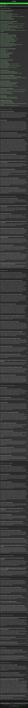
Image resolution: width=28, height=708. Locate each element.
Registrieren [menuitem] (27, 3)
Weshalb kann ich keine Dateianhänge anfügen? (7, 41)
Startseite (2, 3)
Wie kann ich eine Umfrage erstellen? (6, 37)
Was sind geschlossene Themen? (5, 56)
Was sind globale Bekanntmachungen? (6, 53)
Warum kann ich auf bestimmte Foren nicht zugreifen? (8, 40)
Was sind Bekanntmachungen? (5, 54)
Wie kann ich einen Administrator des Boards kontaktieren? (9, 105)
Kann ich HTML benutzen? (4, 50)
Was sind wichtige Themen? (4, 55)
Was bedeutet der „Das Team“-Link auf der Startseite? (8, 67)
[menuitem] (17, 703)
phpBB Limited (11, 233)
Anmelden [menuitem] (25, 3)
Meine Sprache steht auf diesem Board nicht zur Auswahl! (9, 26)
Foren (4, 3)
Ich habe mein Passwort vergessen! (5, 17)
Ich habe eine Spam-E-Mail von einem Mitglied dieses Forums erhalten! (11, 73)
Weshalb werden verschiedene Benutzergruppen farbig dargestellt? (10, 65)
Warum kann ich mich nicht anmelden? (6, 15)
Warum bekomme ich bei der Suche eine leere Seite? (8, 84)
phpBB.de (17, 233)
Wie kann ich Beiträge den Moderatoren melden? (7, 43)
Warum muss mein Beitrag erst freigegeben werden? (8, 45)
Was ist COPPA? (3, 12)
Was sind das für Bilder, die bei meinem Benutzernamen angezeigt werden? (11, 27)
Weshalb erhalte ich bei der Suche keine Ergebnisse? (8, 83)
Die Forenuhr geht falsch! (4, 24)
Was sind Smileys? (3, 51)
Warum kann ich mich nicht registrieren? (6, 13)
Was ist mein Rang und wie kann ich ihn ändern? (7, 29)
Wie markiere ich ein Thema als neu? (6, 46)
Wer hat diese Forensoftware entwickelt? (6, 101)
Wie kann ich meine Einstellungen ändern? (6, 22)
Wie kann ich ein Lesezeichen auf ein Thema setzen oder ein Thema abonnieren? (12, 91)
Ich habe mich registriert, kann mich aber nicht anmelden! (9, 14)
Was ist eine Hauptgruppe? (4, 66)
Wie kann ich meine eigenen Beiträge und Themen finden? (9, 86)
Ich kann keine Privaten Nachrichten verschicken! (7, 71)
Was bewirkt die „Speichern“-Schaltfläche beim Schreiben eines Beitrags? (11, 44)
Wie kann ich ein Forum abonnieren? (5, 92)
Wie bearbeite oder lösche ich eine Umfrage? (7, 39)
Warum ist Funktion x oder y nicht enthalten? (7, 102)
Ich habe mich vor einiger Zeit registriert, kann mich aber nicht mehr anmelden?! (12, 16)
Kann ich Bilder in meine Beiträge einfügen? (7, 52)
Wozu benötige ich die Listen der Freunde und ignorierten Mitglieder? (10, 76)
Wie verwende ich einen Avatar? (5, 28)
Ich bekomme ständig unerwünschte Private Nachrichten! (9, 72)
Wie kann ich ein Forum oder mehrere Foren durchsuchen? (9, 82)
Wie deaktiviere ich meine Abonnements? (6, 93)
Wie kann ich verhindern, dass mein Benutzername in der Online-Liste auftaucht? (12, 23)
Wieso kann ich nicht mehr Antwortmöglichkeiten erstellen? (9, 38)
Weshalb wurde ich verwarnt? (4, 42)
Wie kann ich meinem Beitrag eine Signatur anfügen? (8, 36)
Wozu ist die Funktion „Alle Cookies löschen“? (7, 19)
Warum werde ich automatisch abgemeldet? (7, 18)
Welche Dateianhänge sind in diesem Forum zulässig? (8, 97)
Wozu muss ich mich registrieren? (5, 11)
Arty (15, 705)
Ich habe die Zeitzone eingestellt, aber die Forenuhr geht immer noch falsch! (11, 25)
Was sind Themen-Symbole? (4, 57)
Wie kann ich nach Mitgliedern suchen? (6, 85)
